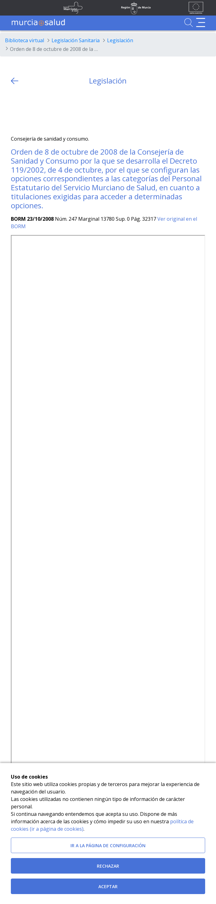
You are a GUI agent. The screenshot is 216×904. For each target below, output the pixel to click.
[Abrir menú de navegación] (200, 22)
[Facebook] (28, 110)
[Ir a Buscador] (188, 22)
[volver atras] (14, 81)
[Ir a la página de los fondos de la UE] (196, 8)
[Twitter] (15, 110)
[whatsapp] (40, 110)
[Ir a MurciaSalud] (38, 22)
